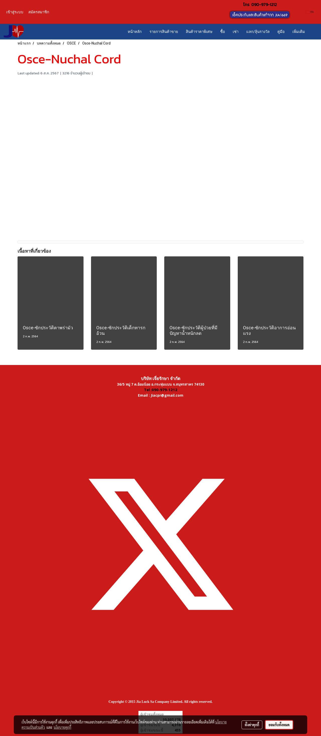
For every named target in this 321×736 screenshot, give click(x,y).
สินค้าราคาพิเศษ (199, 31)
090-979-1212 (264, 5)
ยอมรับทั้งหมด (279, 724)
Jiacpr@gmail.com (167, 395)
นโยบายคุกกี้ (62, 727)
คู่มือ (281, 31)
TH (309, 12)
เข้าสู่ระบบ (14, 12)
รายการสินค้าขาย (163, 31)
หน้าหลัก (135, 31)
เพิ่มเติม (298, 31)
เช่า (235, 31)
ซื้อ (222, 31)
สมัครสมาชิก (38, 12)
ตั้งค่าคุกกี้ (252, 724)
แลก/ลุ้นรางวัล (258, 31)
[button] (313, 32)
